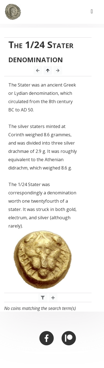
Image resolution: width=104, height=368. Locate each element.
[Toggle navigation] (92, 11)
